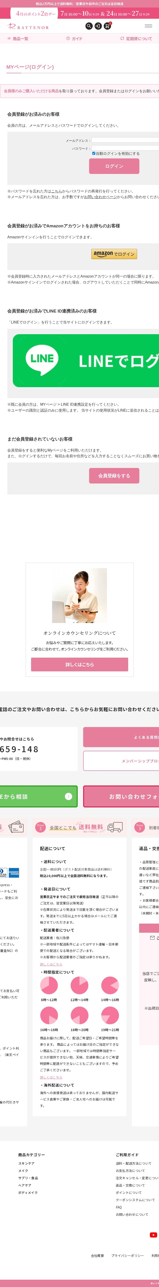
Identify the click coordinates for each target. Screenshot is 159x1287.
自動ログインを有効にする (118, 153)
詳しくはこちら (51, 964)
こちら (56, 191)
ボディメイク (28, 1192)
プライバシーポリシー (127, 1255)
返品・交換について (130, 1185)
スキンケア (26, 1163)
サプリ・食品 (28, 1178)
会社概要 (97, 1255)
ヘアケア (24, 1185)
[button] (114, 254)
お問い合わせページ (100, 197)
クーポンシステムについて (135, 1200)
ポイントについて (129, 1192)
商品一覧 (17, 38)
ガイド (74, 38)
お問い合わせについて (132, 1214)
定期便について (136, 38)
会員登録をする (114, 475)
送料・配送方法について (134, 1163)
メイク (23, 1170)
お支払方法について (130, 1170)
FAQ (119, 1207)
